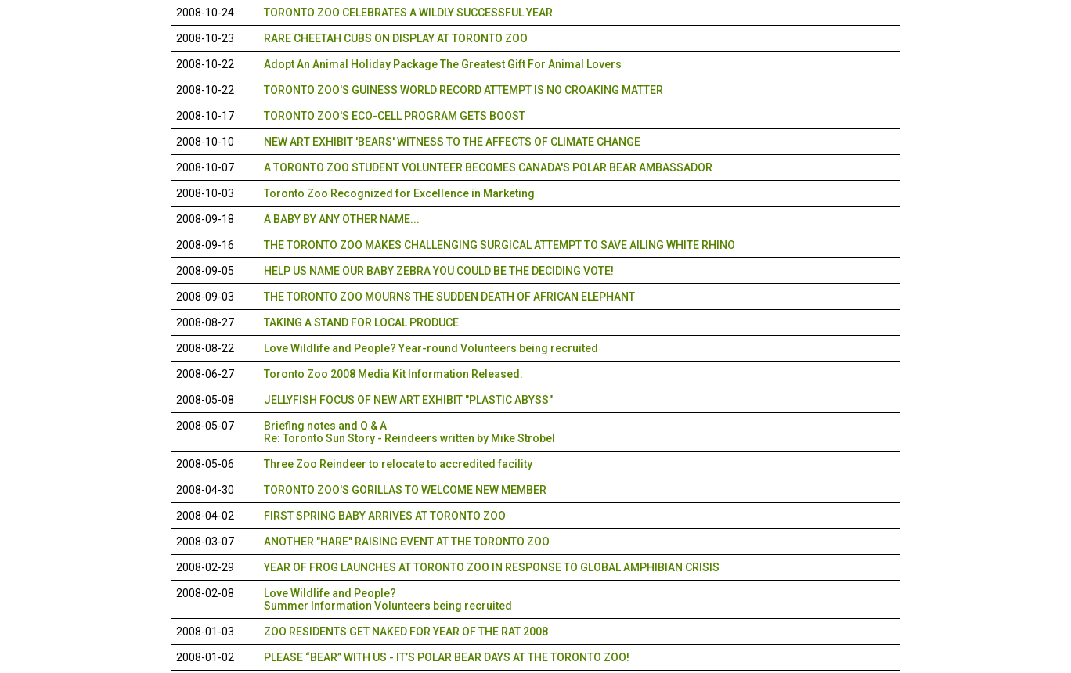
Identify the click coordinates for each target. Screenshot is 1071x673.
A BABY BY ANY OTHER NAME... (342, 219)
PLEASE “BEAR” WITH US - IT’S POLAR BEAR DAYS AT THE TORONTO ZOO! (446, 657)
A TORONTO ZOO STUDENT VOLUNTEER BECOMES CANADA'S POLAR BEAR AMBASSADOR (488, 167)
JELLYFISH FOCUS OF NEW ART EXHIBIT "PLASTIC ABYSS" (408, 400)
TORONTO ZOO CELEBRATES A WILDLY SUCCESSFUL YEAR (408, 12)
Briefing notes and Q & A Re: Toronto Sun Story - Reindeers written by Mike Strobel (409, 431)
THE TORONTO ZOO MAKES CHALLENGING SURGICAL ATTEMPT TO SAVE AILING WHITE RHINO (499, 245)
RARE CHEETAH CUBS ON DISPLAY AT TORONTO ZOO (396, 38)
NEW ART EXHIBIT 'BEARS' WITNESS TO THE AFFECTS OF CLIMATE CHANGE (452, 141)
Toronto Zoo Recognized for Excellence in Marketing (399, 193)
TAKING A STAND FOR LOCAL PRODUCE (361, 322)
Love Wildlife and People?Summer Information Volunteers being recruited (388, 599)
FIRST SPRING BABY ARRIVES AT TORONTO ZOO (385, 515)
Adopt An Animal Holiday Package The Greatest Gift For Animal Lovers (443, 64)
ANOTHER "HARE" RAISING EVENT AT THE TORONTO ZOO (407, 541)
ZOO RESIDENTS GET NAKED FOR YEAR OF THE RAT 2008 (406, 631)
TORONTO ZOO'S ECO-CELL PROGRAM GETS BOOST (394, 116)
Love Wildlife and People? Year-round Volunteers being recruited (431, 348)
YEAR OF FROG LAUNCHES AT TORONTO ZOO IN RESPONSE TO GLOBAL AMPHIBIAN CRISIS (491, 567)
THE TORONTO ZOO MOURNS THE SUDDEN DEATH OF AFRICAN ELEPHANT (449, 296)
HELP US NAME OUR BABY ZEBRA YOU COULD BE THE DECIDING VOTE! (439, 271)
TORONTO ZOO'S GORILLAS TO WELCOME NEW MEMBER (405, 490)
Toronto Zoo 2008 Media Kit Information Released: (393, 374)
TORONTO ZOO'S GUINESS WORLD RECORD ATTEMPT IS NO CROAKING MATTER (463, 90)
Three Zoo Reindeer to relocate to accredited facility (398, 464)
